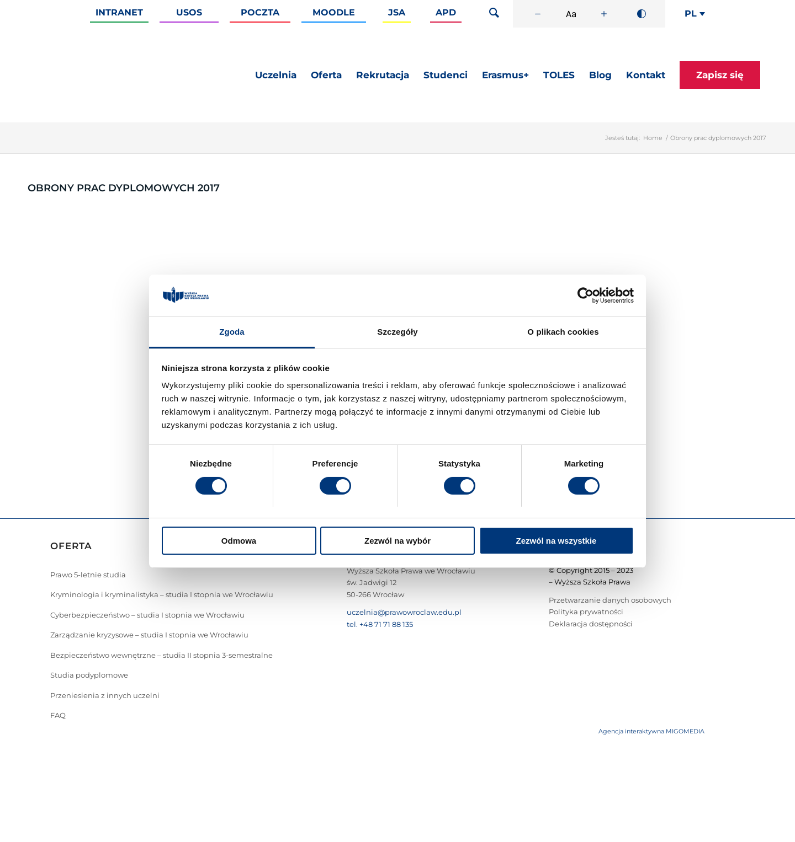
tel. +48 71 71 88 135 (380, 624)
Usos (189, 12)
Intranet (119, 12)
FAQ (58, 715)
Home (652, 138)
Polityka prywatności (586, 611)
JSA (396, 12)
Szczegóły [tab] (397, 331)
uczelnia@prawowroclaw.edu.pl (404, 612)
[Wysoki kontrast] (641, 14)
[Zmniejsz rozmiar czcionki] (538, 14)
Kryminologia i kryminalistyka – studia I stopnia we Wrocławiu (161, 594)
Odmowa (238, 540)
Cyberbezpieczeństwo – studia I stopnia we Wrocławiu (147, 614)
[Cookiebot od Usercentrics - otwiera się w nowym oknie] (585, 295)
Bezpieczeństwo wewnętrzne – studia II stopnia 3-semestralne (161, 655)
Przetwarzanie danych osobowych (610, 600)
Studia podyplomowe (89, 675)
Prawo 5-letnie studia (88, 574)
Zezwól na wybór (397, 540)
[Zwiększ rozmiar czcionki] (604, 14)
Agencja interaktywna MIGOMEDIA (651, 731)
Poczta (260, 12)
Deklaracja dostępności (591, 623)
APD (446, 12)
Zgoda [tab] (232, 331)
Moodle (333, 12)
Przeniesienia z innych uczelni (105, 695)
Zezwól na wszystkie (556, 540)
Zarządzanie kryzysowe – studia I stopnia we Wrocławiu (149, 634)
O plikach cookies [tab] (562, 331)
